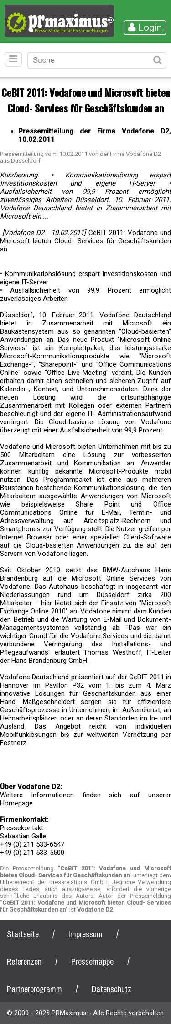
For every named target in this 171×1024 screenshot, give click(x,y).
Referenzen (24, 961)
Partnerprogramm (34, 989)
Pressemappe (92, 961)
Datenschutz (111, 989)
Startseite (23, 934)
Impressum (85, 934)
